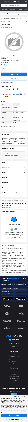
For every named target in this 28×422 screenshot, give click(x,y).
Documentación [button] (7, 207)
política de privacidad (7, 263)
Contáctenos (14, 374)
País (14, 354)
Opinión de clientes (14, 378)
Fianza (14, 363)
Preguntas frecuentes (14, 361)
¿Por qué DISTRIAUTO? (14, 356)
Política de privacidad (14, 382)
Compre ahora (14, 78)
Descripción (4, 130)
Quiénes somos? (14, 371)
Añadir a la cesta (14, 74)
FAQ (10, 130)
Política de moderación (14, 384)
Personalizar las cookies (14, 419)
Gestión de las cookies (14, 376)
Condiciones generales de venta (14, 372)
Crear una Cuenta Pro (14, 359)
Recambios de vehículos (8, 9)
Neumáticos (19, 9)
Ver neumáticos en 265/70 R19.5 (10, 126)
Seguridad (16, 130)
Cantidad (3, 68)
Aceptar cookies (14, 415)
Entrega (14, 358)
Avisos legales (14, 380)
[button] (18, 2)
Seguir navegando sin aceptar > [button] (20, 396)
